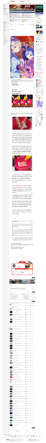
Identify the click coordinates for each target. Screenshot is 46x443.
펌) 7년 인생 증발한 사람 (16, 338)
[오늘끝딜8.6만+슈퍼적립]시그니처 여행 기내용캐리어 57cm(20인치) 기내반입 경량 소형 (39, 74)
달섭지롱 (27, 398)
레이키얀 (27, 355)
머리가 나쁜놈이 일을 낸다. (17, 314)
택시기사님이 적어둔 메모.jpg (17, 379)
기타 (33, 304)
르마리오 (27, 420)
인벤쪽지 (17, 267)
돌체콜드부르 (27, 350)
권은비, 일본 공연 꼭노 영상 (38, 75)
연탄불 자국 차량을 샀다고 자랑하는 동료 (18, 384)
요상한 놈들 (15, 307)
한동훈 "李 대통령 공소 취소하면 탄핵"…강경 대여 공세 (19, 326)
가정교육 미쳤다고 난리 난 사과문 (17, 408)
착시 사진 (15, 403)
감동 (31, 304)
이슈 (13, 304)
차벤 (3, 33)
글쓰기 (33, 301)
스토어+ (42, 20)
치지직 (4, 32)
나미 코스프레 (16, 350)
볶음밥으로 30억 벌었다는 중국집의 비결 (18, 396)
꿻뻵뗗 (26, 343)
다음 (27, 429)
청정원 (26, 319)
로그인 (40, 3)
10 (26, 429)
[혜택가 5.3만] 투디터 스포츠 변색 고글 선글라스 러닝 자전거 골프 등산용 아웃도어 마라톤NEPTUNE (39, 73)
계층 (29, 304)
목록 (31, 301)
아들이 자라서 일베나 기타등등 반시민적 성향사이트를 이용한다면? (20, 331)
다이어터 (27, 338)
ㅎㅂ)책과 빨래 (16, 374)
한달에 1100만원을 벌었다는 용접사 (18, 309)
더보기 (20, 267)
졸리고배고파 (27, 331)
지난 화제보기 (29, 12)
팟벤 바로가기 (4, 31)
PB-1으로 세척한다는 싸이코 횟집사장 (18, 362)
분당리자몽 (27, 309)
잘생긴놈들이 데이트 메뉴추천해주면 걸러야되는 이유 (19, 386)
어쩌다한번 (27, 386)
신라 (26, 379)
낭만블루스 (27, 362)
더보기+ (42, 37)
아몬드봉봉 (27, 374)
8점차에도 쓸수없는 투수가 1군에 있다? (18, 420)
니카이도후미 (27, 396)
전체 (10, 304)
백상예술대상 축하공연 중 (17, 415)
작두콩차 (27, 367)
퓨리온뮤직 (27, 314)
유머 (18, 304)
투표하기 (39, 98)
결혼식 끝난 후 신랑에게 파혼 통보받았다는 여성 (19, 398)
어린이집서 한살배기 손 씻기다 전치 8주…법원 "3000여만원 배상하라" (21, 391)
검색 (28, 431)
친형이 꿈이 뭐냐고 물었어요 (17, 319)
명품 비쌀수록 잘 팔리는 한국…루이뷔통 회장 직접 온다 (19, 321)
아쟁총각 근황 (16, 367)
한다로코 (11, 24)
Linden (26, 307)
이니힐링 (18, 267)
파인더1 (27, 326)
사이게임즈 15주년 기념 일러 (17, 355)
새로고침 (34, 286)
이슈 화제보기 (33, 12)
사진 (27, 304)
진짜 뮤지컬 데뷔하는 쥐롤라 (17, 343)
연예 (16, 304)
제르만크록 (27, 321)
